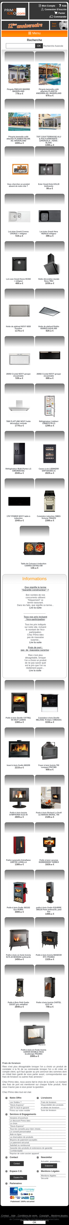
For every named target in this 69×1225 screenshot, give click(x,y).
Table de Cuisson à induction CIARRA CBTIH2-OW (33, 565)
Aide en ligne (16, 1134)
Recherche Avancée (53, 46)
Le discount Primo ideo (20, 1121)
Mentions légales (48, 1175)
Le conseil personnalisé (20, 1131)
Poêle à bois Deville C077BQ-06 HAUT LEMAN (18, 719)
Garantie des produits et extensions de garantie (31, 1148)
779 (19, 93)
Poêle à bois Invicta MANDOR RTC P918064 (49, 956)
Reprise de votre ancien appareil (24, 1153)
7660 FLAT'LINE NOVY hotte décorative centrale (18, 422)
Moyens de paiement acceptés (23, 1140)
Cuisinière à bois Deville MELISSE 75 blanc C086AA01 (49, 719)
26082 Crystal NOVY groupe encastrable (49, 375)
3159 (49, 722)
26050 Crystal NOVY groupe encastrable (18, 375)
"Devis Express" (17, 1105)
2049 (19, 473)
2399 (49, 520)
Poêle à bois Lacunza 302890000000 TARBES (49, 861)
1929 (49, 864)
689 (50, 378)
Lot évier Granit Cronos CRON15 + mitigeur (18, 233)
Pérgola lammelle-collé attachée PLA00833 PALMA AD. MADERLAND (18, 139)
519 (19, 236)
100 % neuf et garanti (19, 1108)
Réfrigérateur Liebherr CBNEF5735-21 (49, 422)
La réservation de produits (21, 1137)
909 (50, 769)
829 (50, 331)
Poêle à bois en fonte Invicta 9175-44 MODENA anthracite (18, 956)
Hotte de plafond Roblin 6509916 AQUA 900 (48, 327)
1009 (19, 143)
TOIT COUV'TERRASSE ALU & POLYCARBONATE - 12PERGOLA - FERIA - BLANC (48, 140)
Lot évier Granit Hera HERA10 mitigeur (49, 233)
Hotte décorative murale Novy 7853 (48, 280)
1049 (19, 520)
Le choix (13, 1123)
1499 (49, 914)
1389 (19, 864)
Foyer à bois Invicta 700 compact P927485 (48, 766)
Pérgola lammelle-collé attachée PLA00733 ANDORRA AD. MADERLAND (48, 91)
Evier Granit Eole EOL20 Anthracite (48, 185)
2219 (19, 767)
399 (50, 236)
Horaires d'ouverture (19, 1118)
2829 (49, 473)
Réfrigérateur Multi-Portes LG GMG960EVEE (18, 470)
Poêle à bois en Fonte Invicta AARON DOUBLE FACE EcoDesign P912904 (33, 1052)
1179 (19, 331)
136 (34, 568)
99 (49, 188)
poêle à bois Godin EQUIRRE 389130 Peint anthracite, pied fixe (48, 910)
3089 (19, 912)
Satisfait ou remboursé (20, 1145)
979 (50, 95)
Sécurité (44, 1178)
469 (19, 283)
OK (34, 1222)
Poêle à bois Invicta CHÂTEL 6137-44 (48, 1003)
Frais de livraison (48, 1102)
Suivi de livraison (48, 1110)
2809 (19, 817)
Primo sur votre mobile (20, 1110)
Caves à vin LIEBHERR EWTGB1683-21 (49, 470)
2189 (49, 817)
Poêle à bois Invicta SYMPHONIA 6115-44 (18, 814)
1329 (49, 959)
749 (50, 1007)
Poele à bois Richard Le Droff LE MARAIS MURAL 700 (48, 814)
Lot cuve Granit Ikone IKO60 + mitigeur (18, 280)
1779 (19, 425)
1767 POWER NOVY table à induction (18, 517)
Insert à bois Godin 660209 (18, 765)
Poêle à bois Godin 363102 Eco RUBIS (18, 909)
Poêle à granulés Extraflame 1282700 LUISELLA (18, 861)
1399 (49, 145)
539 (19, 378)
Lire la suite (35, 670)
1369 (19, 722)
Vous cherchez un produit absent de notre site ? (18, 185)
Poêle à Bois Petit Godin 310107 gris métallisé (18, 1003)
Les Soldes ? (16, 1102)
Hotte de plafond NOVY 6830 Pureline (18, 327)
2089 (34, 1056)
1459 (19, 959)
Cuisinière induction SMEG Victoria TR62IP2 (49, 517)
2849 (19, 1007)
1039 (49, 283)
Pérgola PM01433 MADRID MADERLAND (18, 90)
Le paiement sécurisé (19, 1142)
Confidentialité (16, 1151)
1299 (49, 425)
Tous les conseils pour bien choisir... (26, 1129)
